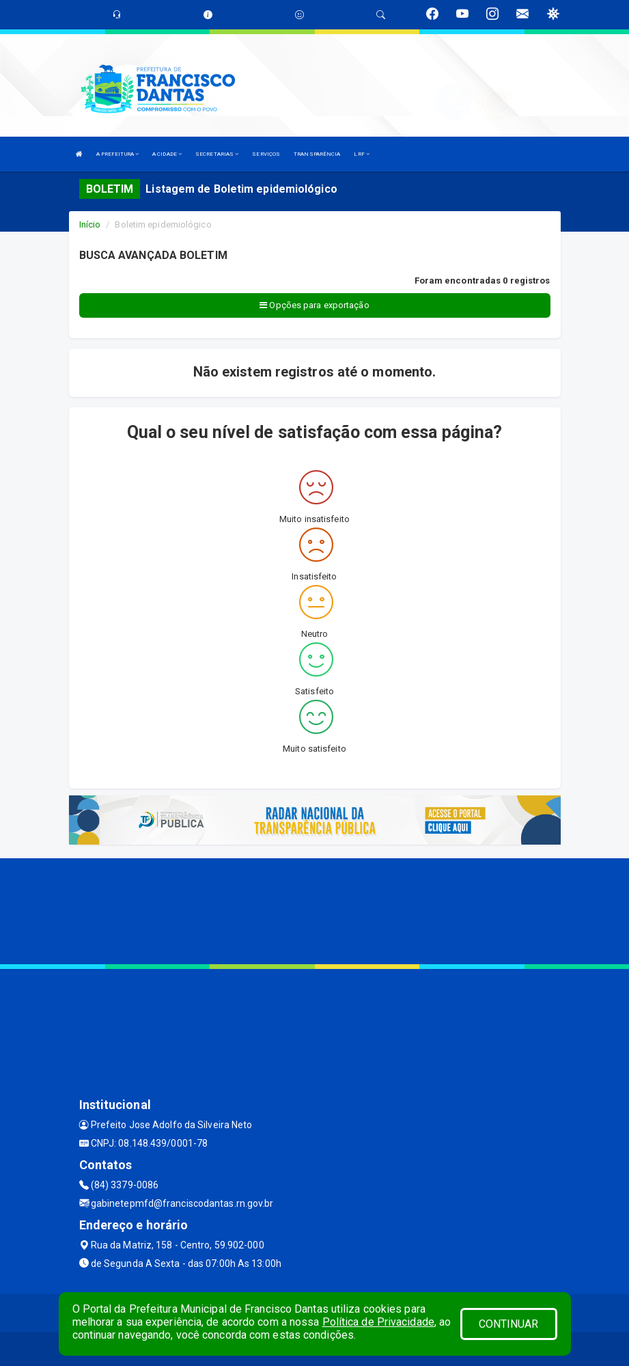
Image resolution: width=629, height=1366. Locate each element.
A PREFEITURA (117, 154)
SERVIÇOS (266, 154)
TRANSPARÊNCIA (317, 154)
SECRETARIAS (216, 154)
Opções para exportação (314, 305)
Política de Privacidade (378, 1321)
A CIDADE (167, 154)
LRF (361, 154)
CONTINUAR (509, 1323)
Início (90, 224)
